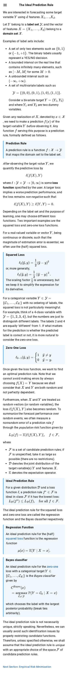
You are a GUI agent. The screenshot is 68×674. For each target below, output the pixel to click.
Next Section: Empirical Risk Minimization (27, 666)
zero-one (52, 566)
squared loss (14, 538)
